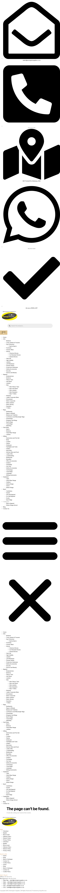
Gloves (8, 351)
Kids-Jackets (12, 390)
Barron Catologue (7, 859)
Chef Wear (6, 427)
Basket (5, 833)
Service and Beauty (11, 372)
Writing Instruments (11, 475)
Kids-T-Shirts (12, 394)
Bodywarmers (10, 376)
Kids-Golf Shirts (13, 388)
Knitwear (8, 395)
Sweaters (8, 406)
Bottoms (8, 341)
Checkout (5, 831)
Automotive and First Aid (12, 438)
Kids (7, 385)
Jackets (8, 362)
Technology (9, 470)
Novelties (8, 459)
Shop (4, 857)
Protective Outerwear (12, 367)
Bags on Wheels (10, 413)
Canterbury (9, 491)
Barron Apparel (10, 503)
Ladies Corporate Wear (12, 397)
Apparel (5, 374)
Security (8, 371)
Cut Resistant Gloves (15, 355)
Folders (8, 448)
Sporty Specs (13, 346)
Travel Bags (9, 424)
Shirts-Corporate (10, 401)
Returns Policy (7, 838)
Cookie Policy (7, 862)
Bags (4, 409)
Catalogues (6, 501)
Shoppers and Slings (11, 420)
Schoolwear (9, 399)
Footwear (8, 348)
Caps (7, 478)
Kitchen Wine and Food (12, 452)
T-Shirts (8, 408)
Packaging (9, 464)
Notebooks (9, 457)
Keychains (9, 450)
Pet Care (8, 466)
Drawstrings (9, 418)
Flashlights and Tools (11, 447)
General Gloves (13, 356)
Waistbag (8, 425)
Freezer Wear (10, 349)
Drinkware (9, 445)
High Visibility (9, 360)
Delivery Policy (7, 836)
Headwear (6, 477)
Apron (7, 429)
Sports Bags (9, 422)
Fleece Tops (9, 379)
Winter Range (10, 487)
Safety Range (10, 484)
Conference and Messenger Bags (15, 417)
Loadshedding (10, 455)
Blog (4, 507)
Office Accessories (11, 461)
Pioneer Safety (10, 365)
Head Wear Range (11, 432)
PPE (4, 339)
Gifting (5, 436)
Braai (7, 439)
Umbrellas (9, 473)
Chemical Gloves (13, 353)
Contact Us (6, 508)
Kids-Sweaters (13, 392)
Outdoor (8, 463)
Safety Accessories (11, 369)
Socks (8, 498)
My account (6, 834)
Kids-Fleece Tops (14, 386)
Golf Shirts (9, 381)
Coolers (8, 441)
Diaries (8, 443)
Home (4, 337)
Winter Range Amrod (11, 505)
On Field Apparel (10, 496)
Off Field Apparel (10, 494)
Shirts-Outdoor (10, 402)
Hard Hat (8, 358)
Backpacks (9, 411)
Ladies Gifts (9, 454)
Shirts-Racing (9, 404)
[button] (30, 570)
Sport (4, 489)
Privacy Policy (7, 840)
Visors (8, 485)
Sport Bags (9, 500)
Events (8, 493)
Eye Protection (10, 344)
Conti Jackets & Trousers (13, 342)
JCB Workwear (10, 364)
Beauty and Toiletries (12, 415)
